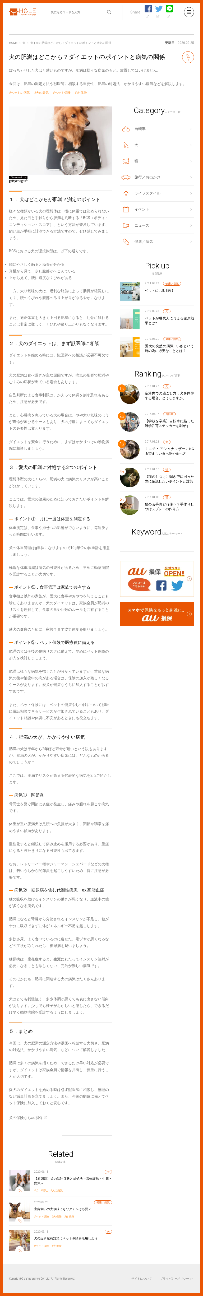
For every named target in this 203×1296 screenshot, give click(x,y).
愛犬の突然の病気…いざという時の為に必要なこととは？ (169, 348)
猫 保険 (70, 1216)
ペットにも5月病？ (159, 290)
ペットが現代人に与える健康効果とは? (169, 320)
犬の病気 (42, 93)
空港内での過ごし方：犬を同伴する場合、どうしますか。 (169, 395)
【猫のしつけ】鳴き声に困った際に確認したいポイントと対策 (169, 479)
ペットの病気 (20, 93)
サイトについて (141, 1278)
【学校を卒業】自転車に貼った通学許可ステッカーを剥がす (169, 423)
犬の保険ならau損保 (26, 1118)
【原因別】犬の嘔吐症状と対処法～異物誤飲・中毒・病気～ (73, 1181)
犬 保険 (82, 93)
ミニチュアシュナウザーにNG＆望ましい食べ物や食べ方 (169, 451)
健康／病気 (103, 1202)
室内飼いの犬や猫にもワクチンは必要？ (62, 1209)
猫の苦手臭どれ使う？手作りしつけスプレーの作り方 (169, 506)
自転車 (169, 414)
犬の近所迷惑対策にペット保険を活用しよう (66, 1238)
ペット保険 (63, 93)
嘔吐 (45, 1190)
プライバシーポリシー (174, 1278)
